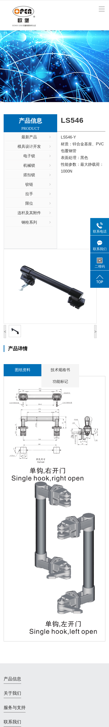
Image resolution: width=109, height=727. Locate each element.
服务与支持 (15, 707)
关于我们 (12, 693)
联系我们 (12, 721)
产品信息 (12, 678)
